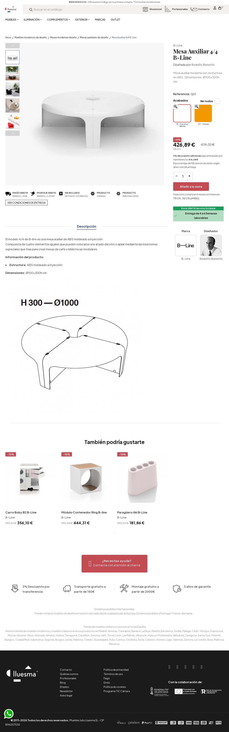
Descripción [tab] (86, 226)
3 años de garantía (197, 594)
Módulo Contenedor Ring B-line (84, 512)
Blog (63, 682)
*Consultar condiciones (149, 2)
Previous (12, 45)
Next (12, 133)
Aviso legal (66, 695)
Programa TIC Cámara (117, 691)
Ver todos (206, 101)
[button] (115, 564)
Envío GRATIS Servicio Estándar (198, 208)
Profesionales (68, 678)
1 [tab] (114, 532)
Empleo (64, 686)
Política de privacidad (116, 669)
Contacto (66, 669)
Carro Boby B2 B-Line (20, 512)
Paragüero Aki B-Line (132, 512)
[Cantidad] (183, 176)
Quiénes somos (69, 673)
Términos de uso (113, 673)
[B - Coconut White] (182, 113)
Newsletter (66, 691)
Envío (107, 682)
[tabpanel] (31, 489)
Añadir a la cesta (191, 186)
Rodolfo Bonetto (203, 65)
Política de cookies (115, 686)
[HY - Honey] (203, 113)
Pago (107, 678)
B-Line (177, 45)
